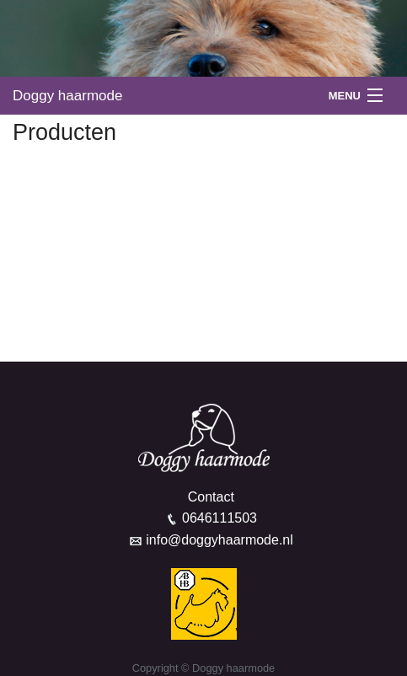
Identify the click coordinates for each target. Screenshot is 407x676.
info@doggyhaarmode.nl (219, 540)
